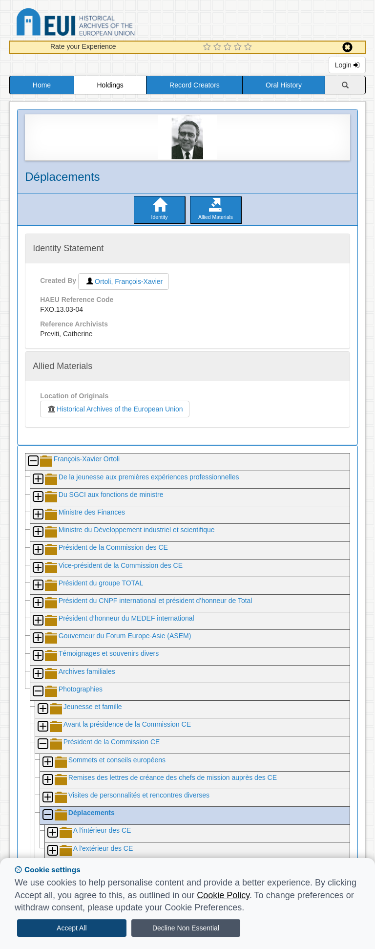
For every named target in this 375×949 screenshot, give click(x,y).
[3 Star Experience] (229, 47)
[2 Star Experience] (218, 47)
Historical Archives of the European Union (114, 409)
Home (42, 85)
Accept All (71, 928)
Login (347, 65)
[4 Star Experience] (239, 47)
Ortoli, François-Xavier (123, 281)
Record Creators (194, 85)
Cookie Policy (223, 895)
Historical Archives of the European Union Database (103, 24)
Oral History (284, 85)
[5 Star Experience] (249, 47)
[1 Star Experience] (208, 47)
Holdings (110, 85)
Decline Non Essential (185, 928)
